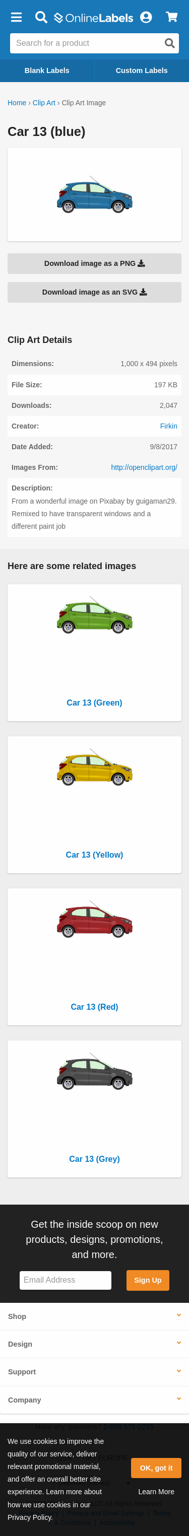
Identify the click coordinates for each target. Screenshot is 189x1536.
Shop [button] (17, 1316)
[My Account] (145, 18)
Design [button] (20, 1344)
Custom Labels (142, 70)
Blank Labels (47, 70)
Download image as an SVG (94, 292)
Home (17, 103)
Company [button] (24, 1400)
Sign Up (147, 1280)
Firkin (168, 426)
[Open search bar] (41, 18)
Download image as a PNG (94, 263)
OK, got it (156, 1468)
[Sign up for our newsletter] (65, 1280)
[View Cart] (171, 17)
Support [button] (22, 1372)
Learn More (156, 1492)
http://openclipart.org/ (144, 467)
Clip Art (44, 103)
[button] (16, 18)
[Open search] (170, 43)
